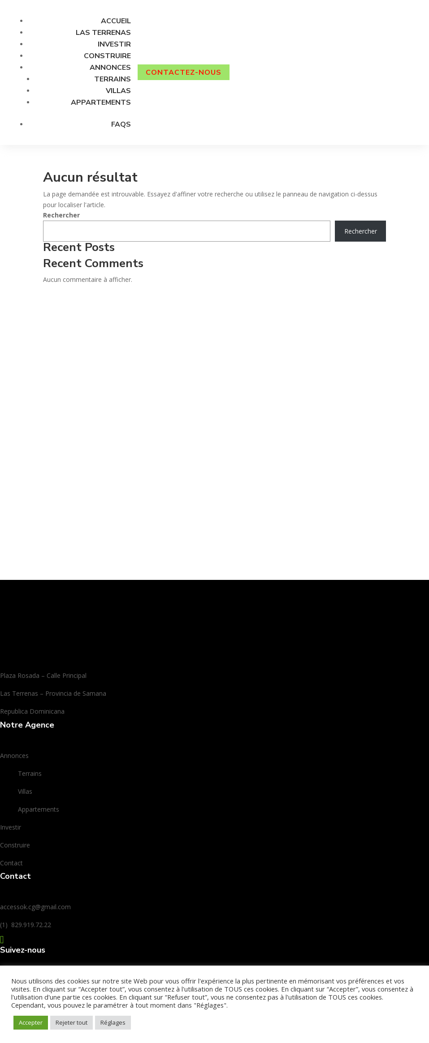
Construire (107, 56)
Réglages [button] (113, 1022)
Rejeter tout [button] (71, 1022)
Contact (11, 863)
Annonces (110, 67)
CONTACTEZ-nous (183, 72)
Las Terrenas (103, 33)
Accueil (116, 21)
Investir (114, 44)
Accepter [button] (31, 1022)
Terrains (112, 79)
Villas (118, 91)
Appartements (101, 102)
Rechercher (61, 215)
